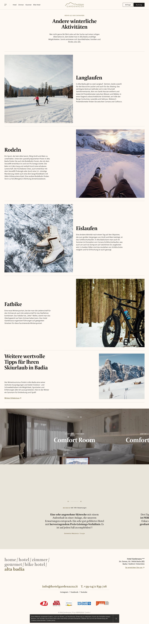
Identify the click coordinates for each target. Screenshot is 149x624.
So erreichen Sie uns (135, 567)
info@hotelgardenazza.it (60, 586)
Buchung (139, 5)
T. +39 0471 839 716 (94, 586)
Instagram (64, 592)
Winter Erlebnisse (12, 398)
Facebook (74, 592)
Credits (87, 612)
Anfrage (128, 5)
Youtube (84, 592)
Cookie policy (51, 620)
